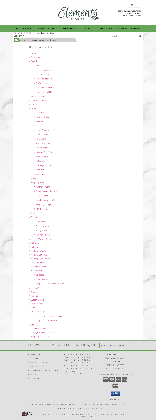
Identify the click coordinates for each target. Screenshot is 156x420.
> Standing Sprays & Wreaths (46, 200)
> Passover (39, 121)
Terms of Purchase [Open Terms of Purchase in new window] (120, 415)
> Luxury (33, 104)
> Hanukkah (39, 169)
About (122, 28)
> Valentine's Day (41, 117)
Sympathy (70, 28)
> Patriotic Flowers (37, 96)
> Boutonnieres (41, 279)
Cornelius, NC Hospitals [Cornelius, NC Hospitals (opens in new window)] (73, 404)
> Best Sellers (35, 57)
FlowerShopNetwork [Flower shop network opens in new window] (80, 415)
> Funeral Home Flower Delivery (48, 316)
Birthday (53, 28)
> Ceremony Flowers (38, 262)
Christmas (28, 28)
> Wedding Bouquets (38, 254)
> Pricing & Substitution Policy (42, 332)
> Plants (32, 213)
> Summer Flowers (42, 234)
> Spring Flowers (41, 230)
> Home (32, 53)
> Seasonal (34, 217)
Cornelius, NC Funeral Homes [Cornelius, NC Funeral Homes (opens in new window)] (45, 404)
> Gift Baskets (35, 243)
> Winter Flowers (41, 226)
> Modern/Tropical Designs (41, 239)
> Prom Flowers (36, 270)
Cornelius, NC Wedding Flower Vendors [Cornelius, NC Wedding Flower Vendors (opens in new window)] (106, 404)
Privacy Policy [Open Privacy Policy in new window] (100, 415)
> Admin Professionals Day (45, 130)
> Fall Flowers (40, 221)
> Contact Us (34, 307)
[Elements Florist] (79, 14)
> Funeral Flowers (42, 186)
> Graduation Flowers (43, 87)
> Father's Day (40, 139)
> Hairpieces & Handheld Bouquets (49, 283)
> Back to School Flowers (45, 92)
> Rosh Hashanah (42, 143)
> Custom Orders (36, 299)
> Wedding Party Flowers (40, 258)
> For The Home (41, 208)
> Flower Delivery (36, 311)
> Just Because (40, 65)
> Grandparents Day (43, 147)
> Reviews (33, 296)
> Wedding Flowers (37, 251)
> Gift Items (34, 247)
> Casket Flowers (41, 195)
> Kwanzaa (39, 174)
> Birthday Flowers (42, 74)
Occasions (88, 28)
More (135, 28)
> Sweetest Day (41, 156)
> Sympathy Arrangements (45, 204)
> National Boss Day (43, 152)
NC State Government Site (90, 408)
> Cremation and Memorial (45, 191)
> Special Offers (36, 303)
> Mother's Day (41, 134)
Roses (41, 28)
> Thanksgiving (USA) (43, 165)
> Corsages (39, 275)
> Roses (32, 178)
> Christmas (39, 112)
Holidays (106, 28)
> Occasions (34, 61)
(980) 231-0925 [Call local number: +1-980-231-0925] (135, 15)
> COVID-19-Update (37, 328)
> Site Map (34, 324)
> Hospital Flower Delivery (45, 320)
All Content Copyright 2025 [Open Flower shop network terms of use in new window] (53, 415)
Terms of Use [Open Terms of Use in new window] (85, 416)
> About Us (34, 292)
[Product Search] (124, 36)
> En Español (34, 288)
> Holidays (33, 108)
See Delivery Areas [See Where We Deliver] (112, 345)
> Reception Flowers (38, 266)
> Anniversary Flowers (43, 70)
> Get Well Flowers (42, 83)
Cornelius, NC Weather (64, 408)
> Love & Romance (37, 100)
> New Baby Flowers (43, 78)
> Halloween (39, 161)
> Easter (37, 125)
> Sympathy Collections (39, 336)
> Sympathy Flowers (38, 182)
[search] (140, 36)
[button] (134, 5)
